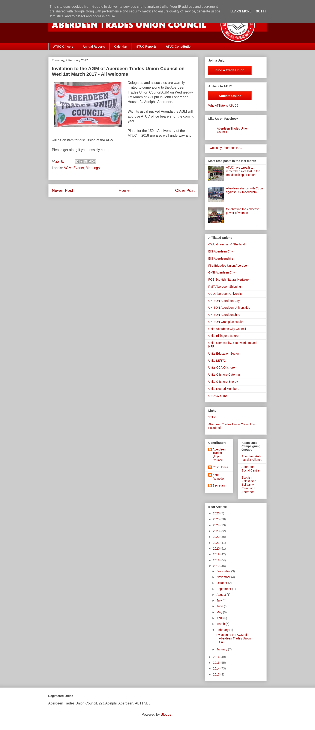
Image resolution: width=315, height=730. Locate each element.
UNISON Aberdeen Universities (229, 307)
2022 (216, 536)
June (220, 606)
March (221, 624)
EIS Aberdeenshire (220, 258)
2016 (216, 657)
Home (124, 190)
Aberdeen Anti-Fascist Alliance (252, 458)
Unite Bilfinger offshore (223, 335)
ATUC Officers (63, 46)
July (219, 600)
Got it (261, 11)
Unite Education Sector (223, 353)
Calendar (120, 46)
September (224, 589)
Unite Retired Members (223, 388)
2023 (216, 531)
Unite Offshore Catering (224, 374)
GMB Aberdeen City (221, 272)
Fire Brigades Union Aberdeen (228, 265)
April (219, 618)
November (223, 577)
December (223, 571)
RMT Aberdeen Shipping (224, 286)
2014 (216, 668)
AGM (67, 168)
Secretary (219, 485)
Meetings (93, 168)
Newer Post (62, 190)
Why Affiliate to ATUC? (223, 105)
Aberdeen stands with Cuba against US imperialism (244, 190)
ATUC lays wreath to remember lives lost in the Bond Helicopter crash (243, 171)
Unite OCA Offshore (221, 367)
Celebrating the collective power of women (243, 211)
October (222, 583)
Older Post (185, 190)
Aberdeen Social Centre (251, 468)
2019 (216, 554)
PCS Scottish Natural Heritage (228, 279)
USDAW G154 (218, 395)
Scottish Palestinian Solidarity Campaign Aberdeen (249, 485)
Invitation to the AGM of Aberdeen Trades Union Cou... (233, 638)
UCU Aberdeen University (225, 293)
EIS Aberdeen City (220, 251)
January (222, 649)
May (219, 612)
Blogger (166, 714)
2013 (216, 674)
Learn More (240, 11)
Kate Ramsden (219, 476)
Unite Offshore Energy (223, 381)
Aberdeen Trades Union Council (219, 455)
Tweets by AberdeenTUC (225, 148)
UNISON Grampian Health (225, 321)
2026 (216, 513)
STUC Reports (146, 46)
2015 (216, 662)
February (222, 630)
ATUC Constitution (179, 46)
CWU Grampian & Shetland (226, 244)
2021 (216, 542)
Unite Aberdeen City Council (227, 329)
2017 (216, 566)
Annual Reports (94, 46)
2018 (216, 560)
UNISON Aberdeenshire (224, 314)
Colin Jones (220, 467)
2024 (216, 525)
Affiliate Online (230, 96)
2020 (216, 548)
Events (79, 168)
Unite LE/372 (217, 360)
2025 (216, 519)
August (221, 594)
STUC (212, 417)
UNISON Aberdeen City (224, 300)
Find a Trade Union (229, 70)
